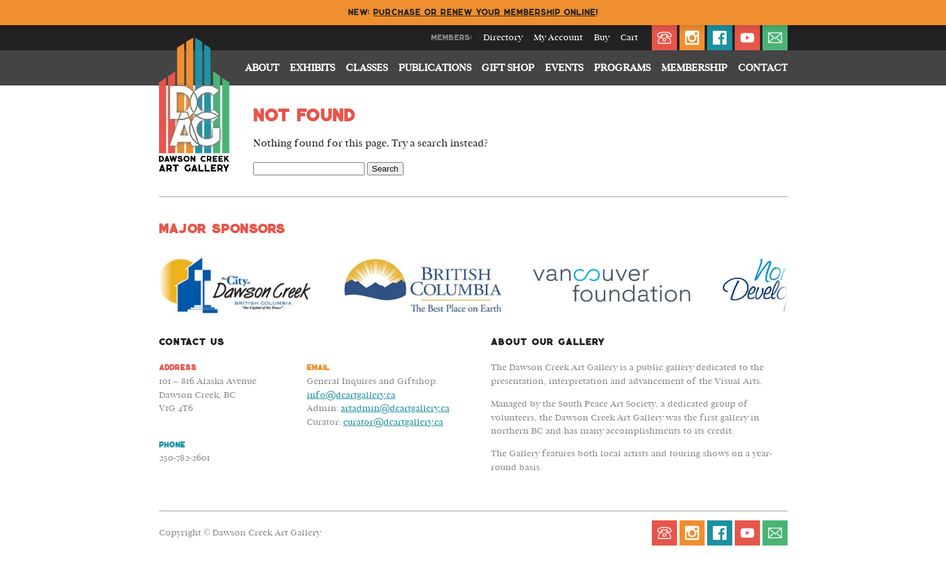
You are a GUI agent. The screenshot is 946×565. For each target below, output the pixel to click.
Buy (601, 37)
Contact (763, 68)
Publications (435, 68)
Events (564, 68)
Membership (694, 68)
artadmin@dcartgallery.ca (395, 408)
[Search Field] (309, 168)
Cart (629, 37)
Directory (502, 37)
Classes (367, 68)
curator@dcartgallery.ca (393, 422)
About (262, 68)
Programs (622, 68)
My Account (558, 37)
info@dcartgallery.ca (351, 395)
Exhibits (312, 68)
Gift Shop (507, 68)
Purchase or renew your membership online (484, 12)
